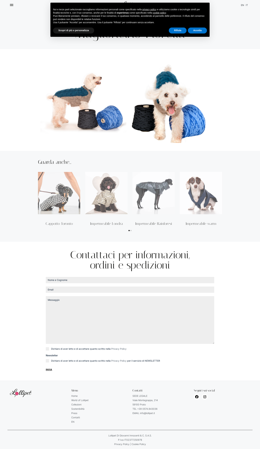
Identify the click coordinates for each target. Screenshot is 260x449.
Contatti (75, 417)
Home (74, 395)
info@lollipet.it (147, 413)
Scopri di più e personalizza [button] (73, 30)
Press (74, 413)
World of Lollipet (80, 400)
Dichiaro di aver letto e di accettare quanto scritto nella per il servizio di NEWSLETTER (105, 360)
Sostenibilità (77, 408)
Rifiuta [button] (177, 30)
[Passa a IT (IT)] (247, 5)
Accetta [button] (197, 30)
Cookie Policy (138, 444)
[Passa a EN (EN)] (242, 5)
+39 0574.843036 (147, 408)
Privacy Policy (119, 348)
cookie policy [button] (159, 12)
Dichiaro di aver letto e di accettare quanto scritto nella (89, 348)
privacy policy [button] (149, 9)
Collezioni (76, 404)
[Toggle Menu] (11, 5)
